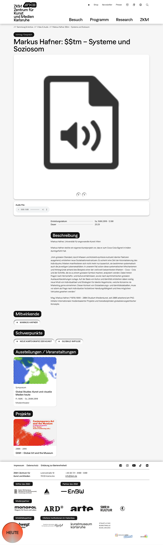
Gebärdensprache (134, 4)
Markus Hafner (29, 322)
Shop (96, 5)
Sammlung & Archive (25, 27)
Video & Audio (42, 27)
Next (84, 195)
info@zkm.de (71, 476)
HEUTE (12, 532)
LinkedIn (147, 465)
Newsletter (107, 5)
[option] (81, 123)
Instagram (127, 465)
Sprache (140, 4)
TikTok (140, 465)
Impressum (19, 465)
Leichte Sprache (127, 4)
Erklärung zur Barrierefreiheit (54, 465)
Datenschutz (32, 465)
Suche (147, 4)
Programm (99, 19)
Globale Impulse (71, 341)
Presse (119, 5)
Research (124, 19)
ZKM (144, 19)
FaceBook (120, 465)
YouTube (134, 465)
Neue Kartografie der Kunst (36, 341)
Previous (78, 195)
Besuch (76, 19)
